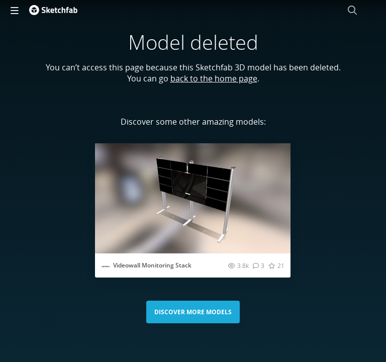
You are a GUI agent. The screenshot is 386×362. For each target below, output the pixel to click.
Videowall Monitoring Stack (152, 265)
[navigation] (14, 10)
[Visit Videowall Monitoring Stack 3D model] (193, 198)
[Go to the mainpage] (53, 10)
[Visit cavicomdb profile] (105, 266)
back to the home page (213, 78)
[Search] (352, 10)
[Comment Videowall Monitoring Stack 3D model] (258, 265)
